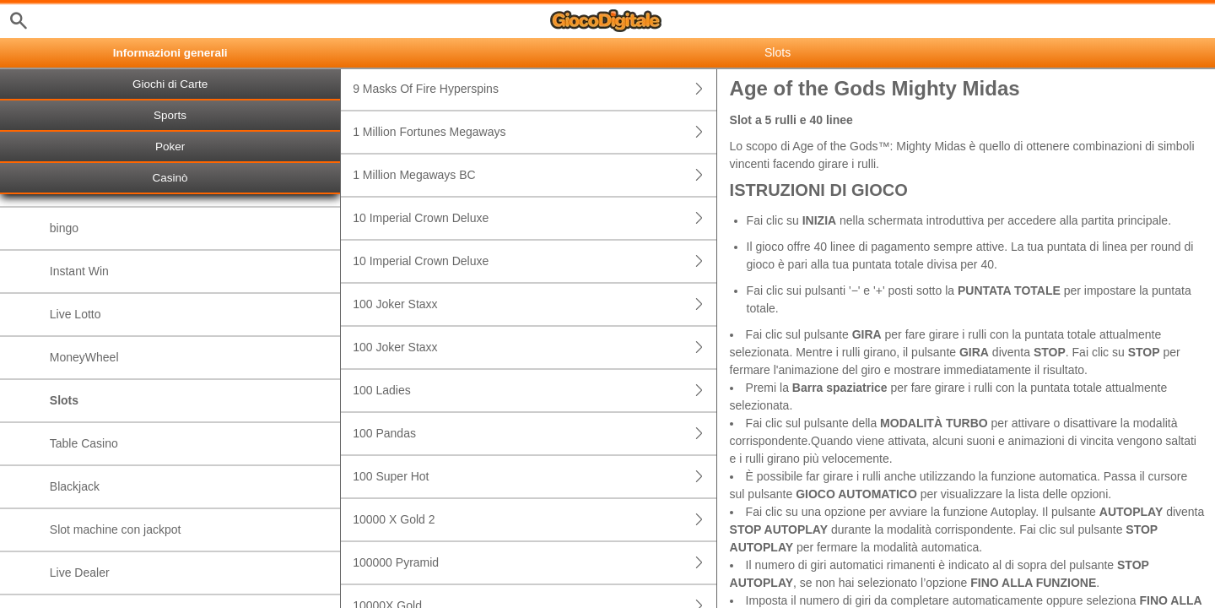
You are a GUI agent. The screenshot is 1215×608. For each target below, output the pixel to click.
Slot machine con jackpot (115, 529)
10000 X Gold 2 (534, 519)
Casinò (170, 177)
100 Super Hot (534, 476)
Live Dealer (80, 572)
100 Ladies (534, 390)
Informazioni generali (170, 52)
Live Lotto (75, 314)
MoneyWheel (84, 357)
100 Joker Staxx (534, 304)
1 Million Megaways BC (534, 175)
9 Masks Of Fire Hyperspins (534, 89)
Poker (170, 146)
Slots (64, 400)
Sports (170, 115)
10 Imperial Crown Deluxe (534, 218)
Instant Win (79, 271)
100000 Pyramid (534, 563)
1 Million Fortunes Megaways (534, 132)
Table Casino (84, 443)
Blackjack (75, 486)
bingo (64, 228)
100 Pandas (534, 433)
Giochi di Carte (170, 84)
